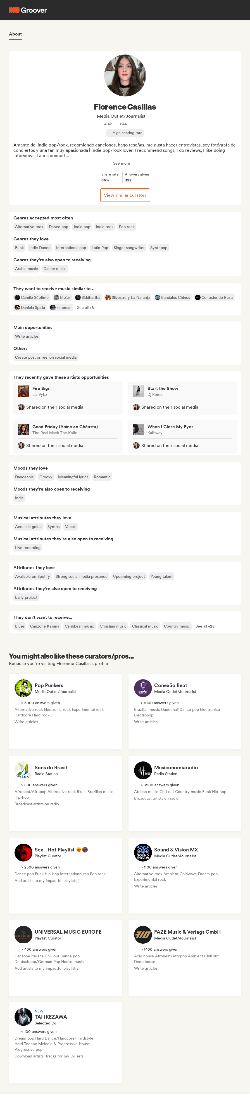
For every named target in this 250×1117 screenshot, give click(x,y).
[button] (85, 307)
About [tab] (15, 34)
